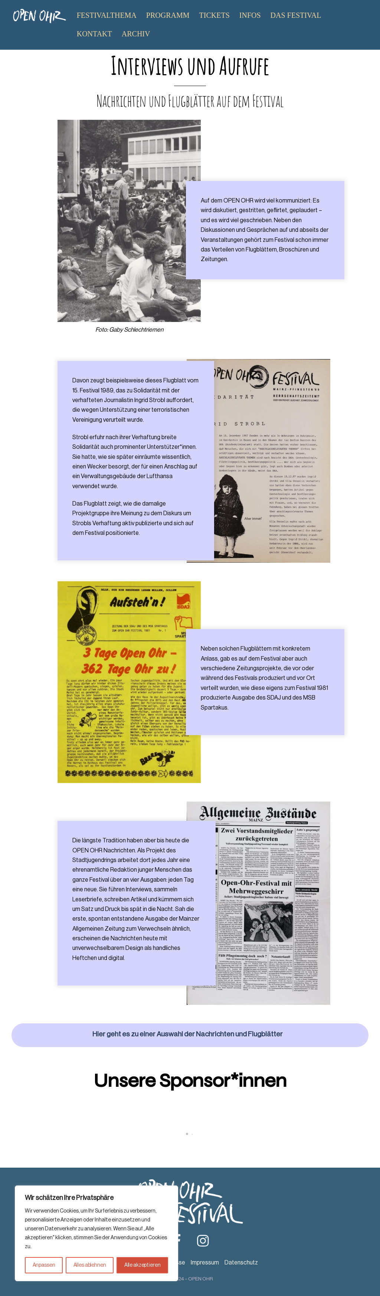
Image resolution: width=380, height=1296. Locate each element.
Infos (250, 15)
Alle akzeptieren (142, 1265)
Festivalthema (107, 15)
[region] (96, 1233)
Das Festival (296, 15)
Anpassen (44, 1265)
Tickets (214, 15)
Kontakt (94, 34)
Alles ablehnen (89, 1265)
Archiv (136, 34)
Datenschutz (241, 1263)
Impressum (205, 1263)
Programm (168, 15)
